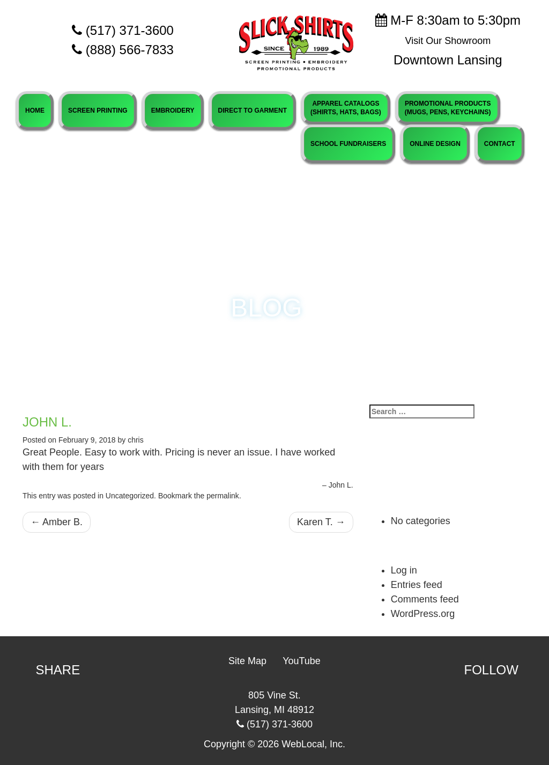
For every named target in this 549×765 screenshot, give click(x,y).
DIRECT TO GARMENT (252, 110)
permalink (222, 495)
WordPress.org (423, 613)
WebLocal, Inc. (313, 744)
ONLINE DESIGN (435, 144)
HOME (34, 110)
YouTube (302, 661)
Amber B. (57, 522)
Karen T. (321, 522)
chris (136, 440)
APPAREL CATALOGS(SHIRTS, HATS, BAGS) (345, 108)
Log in (404, 570)
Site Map (247, 661)
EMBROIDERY (173, 110)
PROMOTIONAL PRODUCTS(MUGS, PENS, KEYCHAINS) (448, 108)
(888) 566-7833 (130, 49)
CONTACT (499, 144)
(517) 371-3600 (123, 30)
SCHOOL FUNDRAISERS (348, 144)
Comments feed (425, 599)
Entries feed (416, 584)
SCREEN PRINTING (98, 110)
